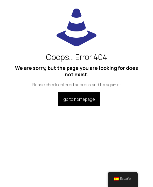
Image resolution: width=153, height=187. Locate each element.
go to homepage (79, 99)
